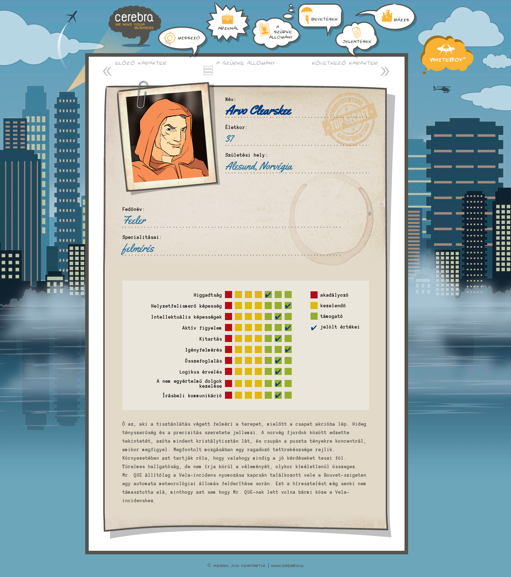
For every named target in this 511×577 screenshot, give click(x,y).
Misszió (183, 42)
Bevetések (357, 39)
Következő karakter (345, 62)
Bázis (276, 27)
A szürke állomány (245, 62)
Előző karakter (141, 62)
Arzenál (321, 20)
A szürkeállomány (228, 23)
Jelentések (386, 18)
